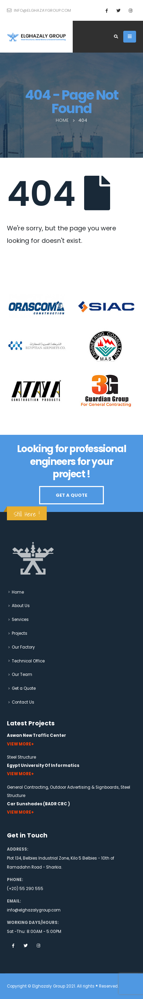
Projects (19, 633)
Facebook (13, 945)
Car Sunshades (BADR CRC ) (38, 804)
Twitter (25, 945)
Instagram (38, 945)
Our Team (22, 674)
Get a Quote (24, 688)
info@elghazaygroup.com (39, 10)
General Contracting (27, 787)
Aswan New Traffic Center (36, 735)
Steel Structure (21, 757)
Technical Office (28, 661)
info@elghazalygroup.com (34, 910)
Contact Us (23, 702)
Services (20, 619)
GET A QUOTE (71, 495)
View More (19, 744)
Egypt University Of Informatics (43, 765)
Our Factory (23, 647)
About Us (21, 605)
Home (18, 592)
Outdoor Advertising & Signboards (84, 787)
